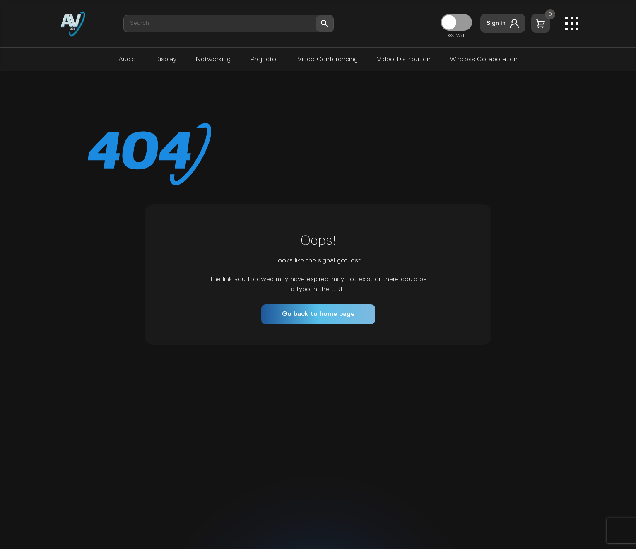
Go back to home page (318, 314)
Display (165, 59)
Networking (213, 59)
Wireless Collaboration (484, 59)
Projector (264, 59)
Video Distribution (404, 59)
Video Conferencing (327, 59)
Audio (127, 59)
